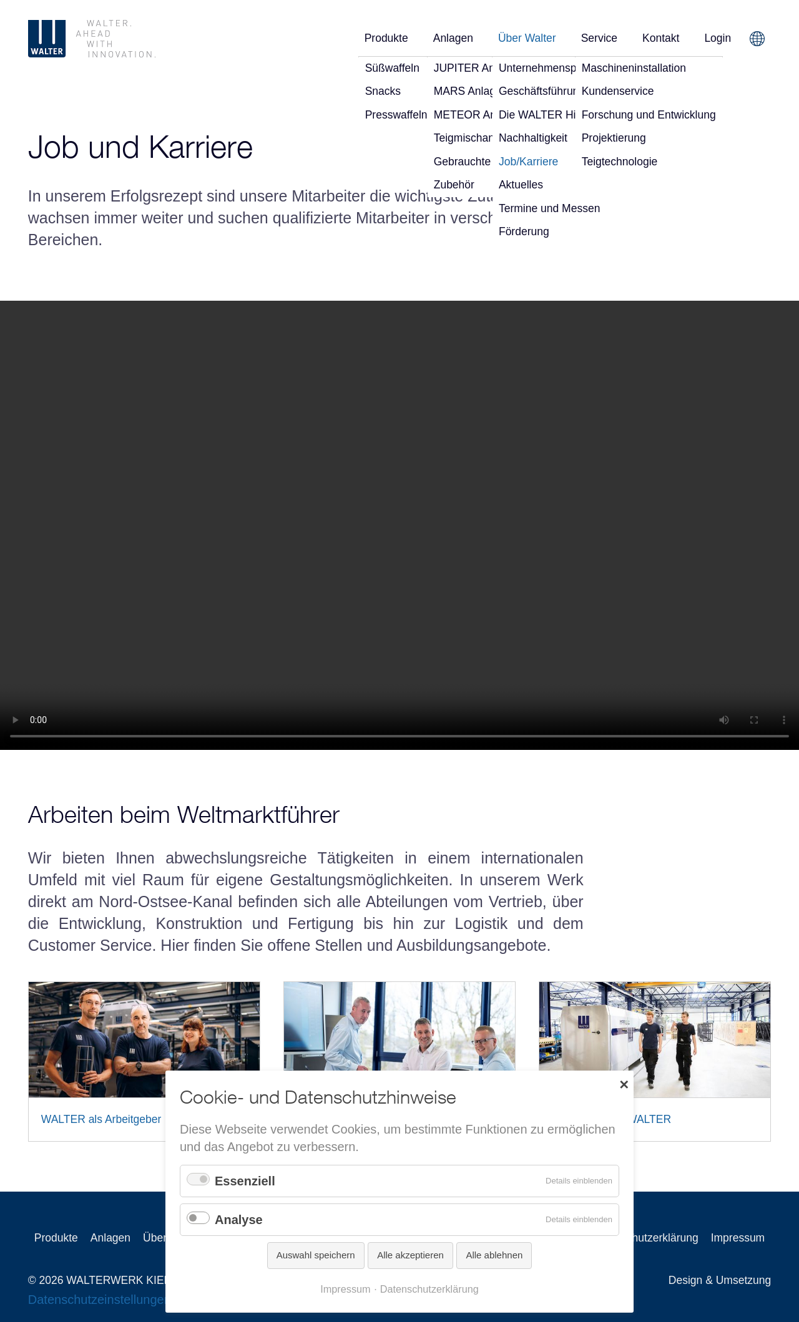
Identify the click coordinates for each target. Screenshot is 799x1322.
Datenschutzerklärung (645, 1238)
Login (717, 38)
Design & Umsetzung (720, 1280)
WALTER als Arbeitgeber (101, 1119)
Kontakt (660, 38)
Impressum (738, 1238)
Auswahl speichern (316, 1255)
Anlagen (453, 38)
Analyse (239, 1220)
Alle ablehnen (494, 1255)
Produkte (386, 38)
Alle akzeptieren (410, 1255)
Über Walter (527, 38)
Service (599, 38)
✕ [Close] (624, 1083)
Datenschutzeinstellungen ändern (120, 1299)
